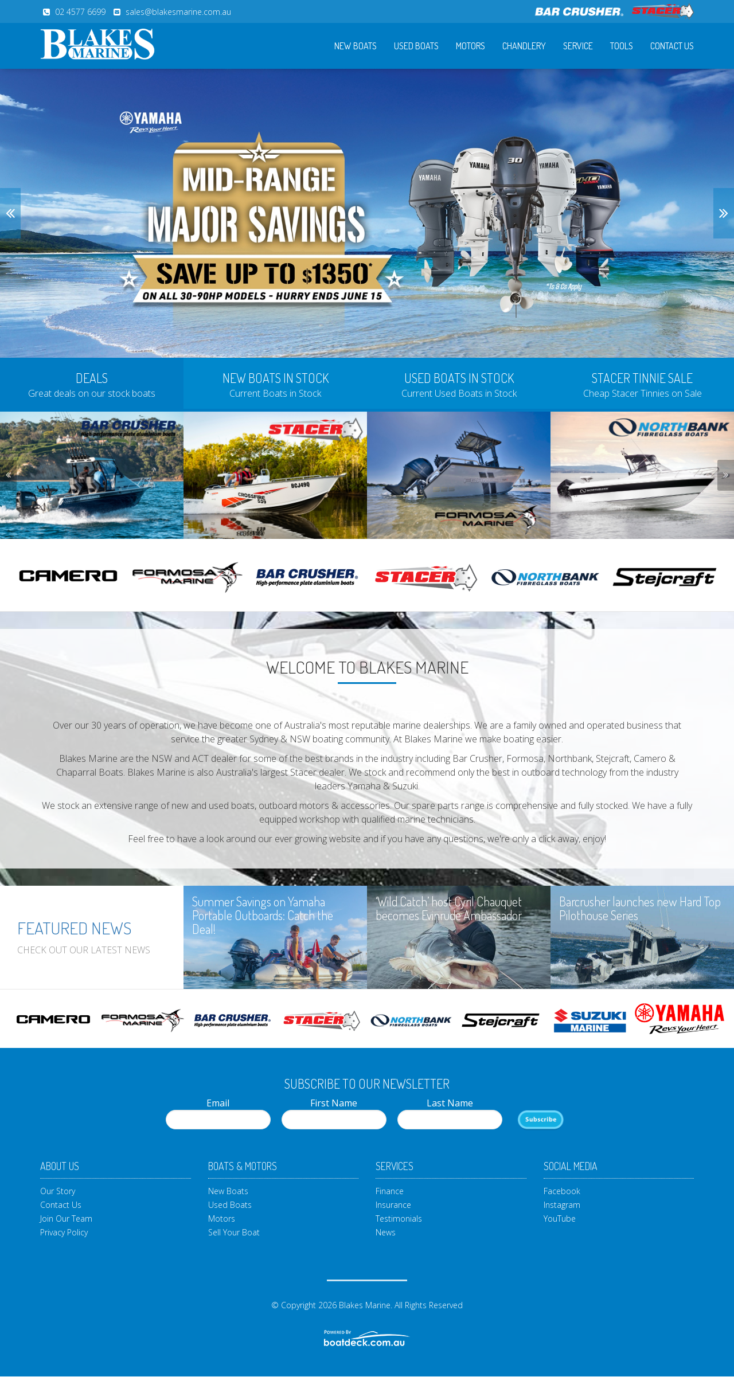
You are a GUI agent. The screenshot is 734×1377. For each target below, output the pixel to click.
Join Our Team (66, 1218)
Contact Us (672, 46)
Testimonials (399, 1218)
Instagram (562, 1204)
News (386, 1232)
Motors (470, 46)
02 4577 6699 (80, 11)
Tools (621, 46)
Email (218, 1113)
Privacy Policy (64, 1232)
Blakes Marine (365, 1305)
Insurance (393, 1204)
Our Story (57, 1191)
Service (578, 46)
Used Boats (416, 46)
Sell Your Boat (234, 1232)
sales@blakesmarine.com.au (178, 11)
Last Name (449, 1113)
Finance (390, 1191)
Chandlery (524, 46)
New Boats (355, 46)
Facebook (562, 1191)
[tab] (92, 383)
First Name (334, 1113)
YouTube (560, 1218)
